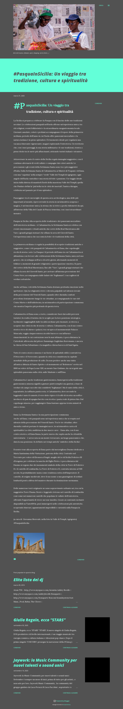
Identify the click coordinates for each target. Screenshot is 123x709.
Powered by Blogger (61, 701)
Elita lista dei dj (28, 579)
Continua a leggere (70, 607)
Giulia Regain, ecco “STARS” (39, 619)
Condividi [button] (98, 103)
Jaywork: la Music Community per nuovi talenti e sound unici (45, 662)
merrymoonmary (67, 704)
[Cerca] (101, 5)
